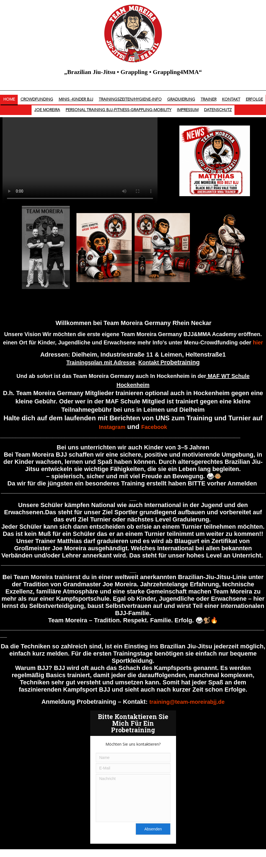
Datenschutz (218, 110)
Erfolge (254, 99)
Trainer (208, 99)
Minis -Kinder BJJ (76, 99)
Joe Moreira (47, 110)
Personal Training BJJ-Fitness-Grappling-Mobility (118, 110)
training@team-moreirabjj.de (187, 702)
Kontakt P (169, 362)
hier (258, 342)
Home (9, 99)
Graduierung (181, 99)
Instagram (112, 427)
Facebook (154, 427)
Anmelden (242, 483)
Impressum (187, 110)
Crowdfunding (36, 99)
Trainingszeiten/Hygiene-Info (130, 99)
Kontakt (231, 99)
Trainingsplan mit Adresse (100, 362)
